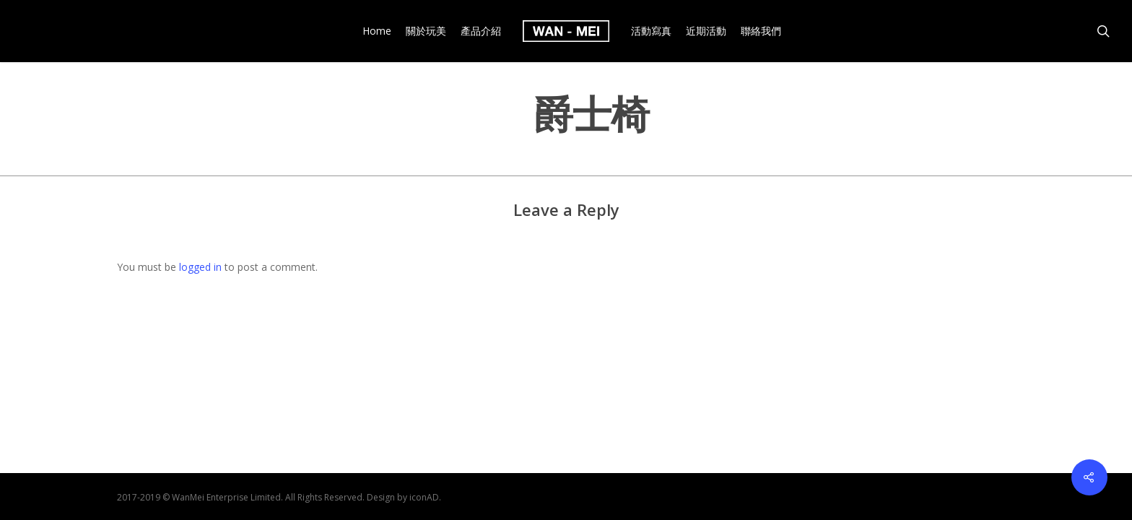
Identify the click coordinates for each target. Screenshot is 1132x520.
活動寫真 (651, 31)
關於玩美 (426, 31)
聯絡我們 (761, 31)
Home (376, 31)
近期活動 (706, 31)
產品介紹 (481, 31)
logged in (200, 267)
